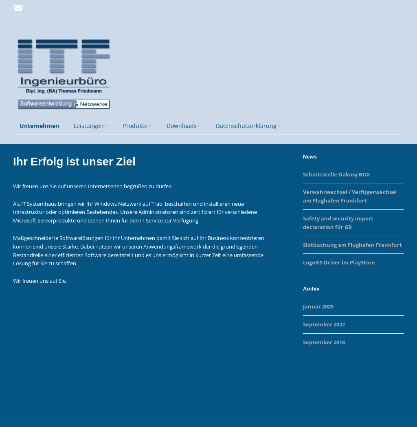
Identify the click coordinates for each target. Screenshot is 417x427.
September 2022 (324, 324)
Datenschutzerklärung (246, 126)
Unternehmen (39, 126)
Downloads (182, 126)
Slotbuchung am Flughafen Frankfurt (352, 245)
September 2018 (324, 342)
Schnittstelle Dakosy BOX (336, 174)
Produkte (135, 126)
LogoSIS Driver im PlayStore (339, 262)
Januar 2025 (318, 306)
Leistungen (89, 126)
